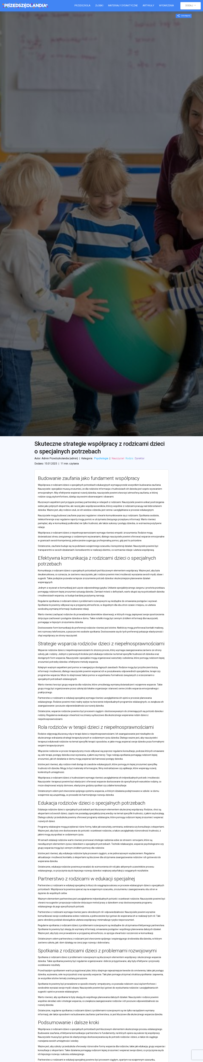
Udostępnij (183, 15)
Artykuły (148, 5)
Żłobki (99, 5)
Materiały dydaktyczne (123, 5)
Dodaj (189, 5)
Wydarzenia (166, 5)
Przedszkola (82, 5)
